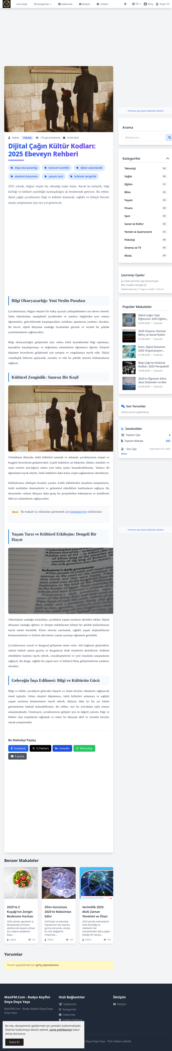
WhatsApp (84, 748)
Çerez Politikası (70, 1025)
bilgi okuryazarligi (24, 168)
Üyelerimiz (67, 1004)
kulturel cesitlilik (57, 168)
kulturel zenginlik (83, 176)
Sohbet (102, 4)
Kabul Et (14, 1042)
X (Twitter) (40, 748)
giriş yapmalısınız (47, 965)
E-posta (17, 756)
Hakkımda (65, 4)
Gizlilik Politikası (70, 1020)
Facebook (18, 748)
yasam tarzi (54, 176)
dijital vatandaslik (89, 168)
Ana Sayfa (21, 4)
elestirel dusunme (24, 176)
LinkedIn (62, 748)
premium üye (79, 511)
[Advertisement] (86, 34)
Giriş (148, 4)
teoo (124, 453)
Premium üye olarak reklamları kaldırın (146, 110)
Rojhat (15, 137)
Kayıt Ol (162, 4)
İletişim (84, 4)
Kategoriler (43, 4)
